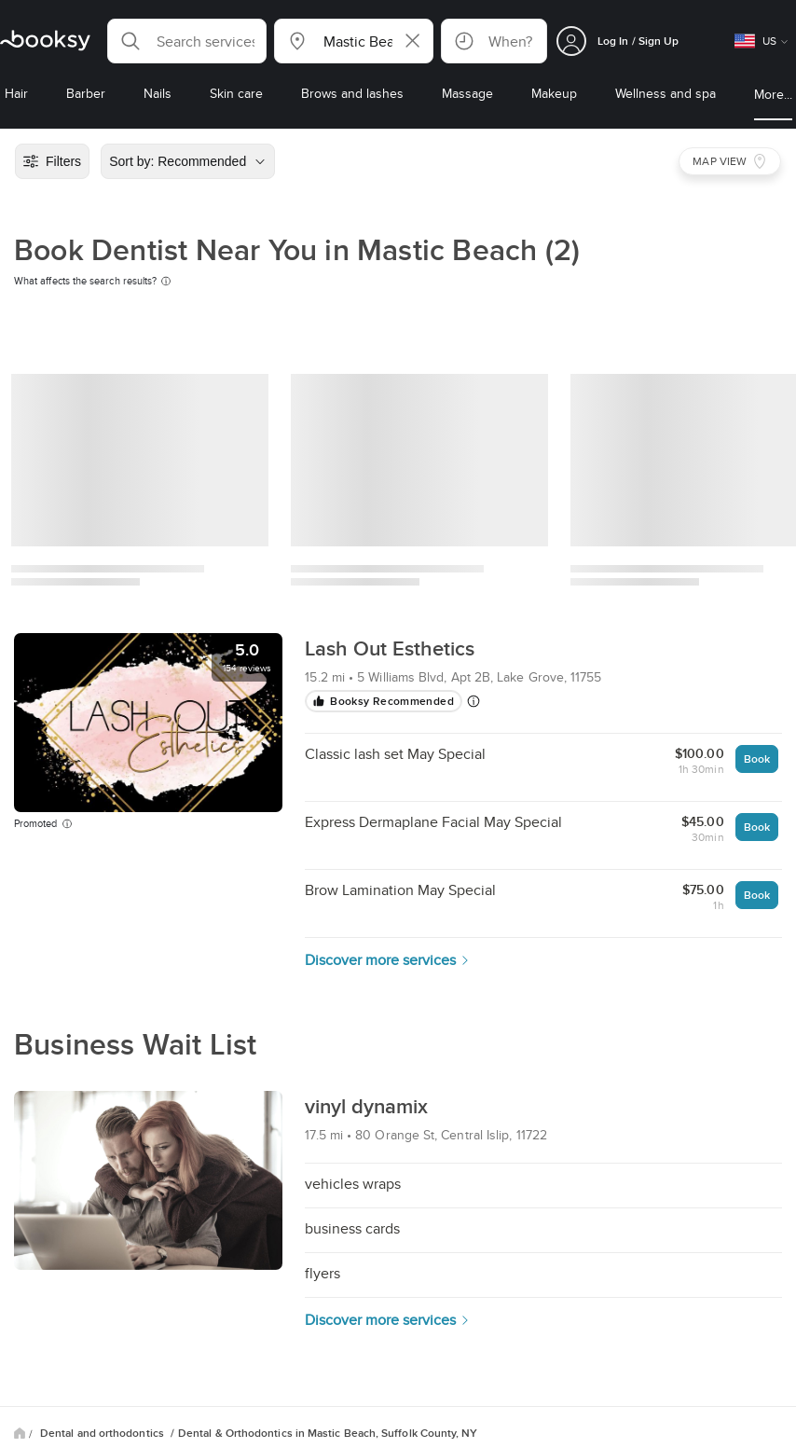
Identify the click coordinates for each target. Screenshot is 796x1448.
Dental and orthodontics (103, 1433)
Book (757, 758)
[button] (187, 41)
